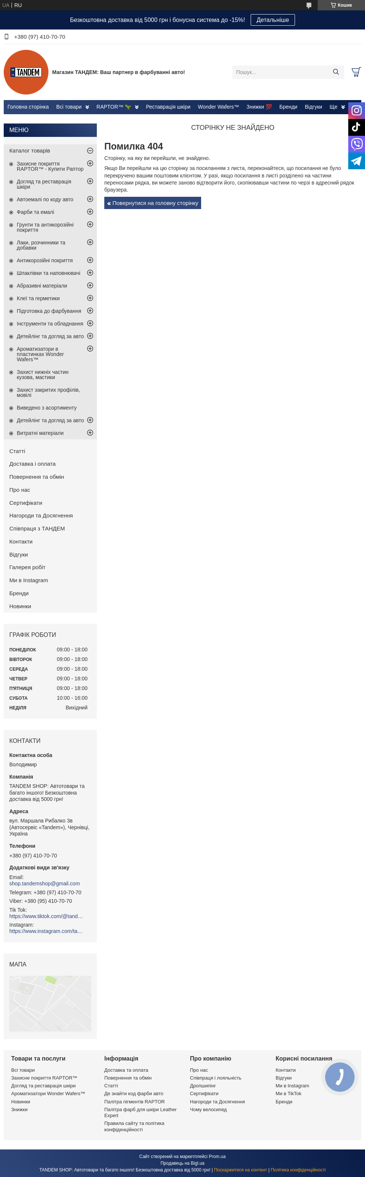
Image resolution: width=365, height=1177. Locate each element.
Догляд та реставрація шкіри (44, 184)
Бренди (288, 107)
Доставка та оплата (126, 1070)
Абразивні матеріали (42, 286)
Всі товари (69, 107)
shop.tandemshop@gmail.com (44, 883)
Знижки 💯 (259, 107)
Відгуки (313, 107)
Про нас (19, 490)
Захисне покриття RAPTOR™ (44, 1078)
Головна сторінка (28, 107)
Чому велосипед (208, 1109)
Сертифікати (25, 503)
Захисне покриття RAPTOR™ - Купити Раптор (50, 166)
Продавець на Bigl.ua (182, 1163)
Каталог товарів (29, 150)
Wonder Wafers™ (218, 107)
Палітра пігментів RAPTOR (134, 1101)
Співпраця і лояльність (215, 1078)
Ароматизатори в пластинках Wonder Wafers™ (40, 354)
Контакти (20, 541)
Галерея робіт (27, 567)
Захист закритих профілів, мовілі (48, 392)
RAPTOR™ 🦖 (113, 107)
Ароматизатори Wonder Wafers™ (48, 1093)
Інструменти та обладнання (50, 324)
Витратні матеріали (40, 433)
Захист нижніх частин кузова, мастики (43, 374)
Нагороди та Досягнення (41, 515)
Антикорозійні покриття (45, 260)
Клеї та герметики (38, 298)
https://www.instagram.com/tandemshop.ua (46, 931)
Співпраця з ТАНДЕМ (37, 528)
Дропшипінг (203, 1085)
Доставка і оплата (32, 464)
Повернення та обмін (36, 477)
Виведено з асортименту (47, 408)
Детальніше (273, 20)
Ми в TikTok (288, 1093)
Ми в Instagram (28, 580)
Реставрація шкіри (168, 107)
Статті (17, 451)
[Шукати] (335, 72)
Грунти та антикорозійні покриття (45, 227)
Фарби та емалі (35, 212)
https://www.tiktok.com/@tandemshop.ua (46, 916)
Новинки (20, 606)
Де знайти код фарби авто (133, 1093)
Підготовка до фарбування (49, 311)
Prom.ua (217, 1156)
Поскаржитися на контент (240, 1170)
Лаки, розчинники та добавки (41, 245)
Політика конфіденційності (298, 1170)
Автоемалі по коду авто (45, 199)
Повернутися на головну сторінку (155, 203)
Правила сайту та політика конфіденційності (134, 1126)
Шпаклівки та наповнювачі (48, 273)
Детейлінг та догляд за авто (50, 336)
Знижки (19, 1109)
